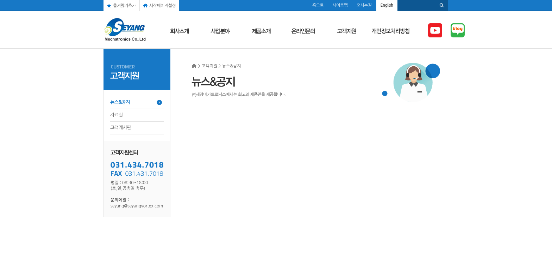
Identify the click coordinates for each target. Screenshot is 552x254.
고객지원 (209, 66)
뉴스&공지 (120, 102)
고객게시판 (120, 127)
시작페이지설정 (162, 6)
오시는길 (363, 5)
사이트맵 (339, 5)
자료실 (116, 115)
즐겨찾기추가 (124, 6)
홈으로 (318, 5)
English (387, 5)
